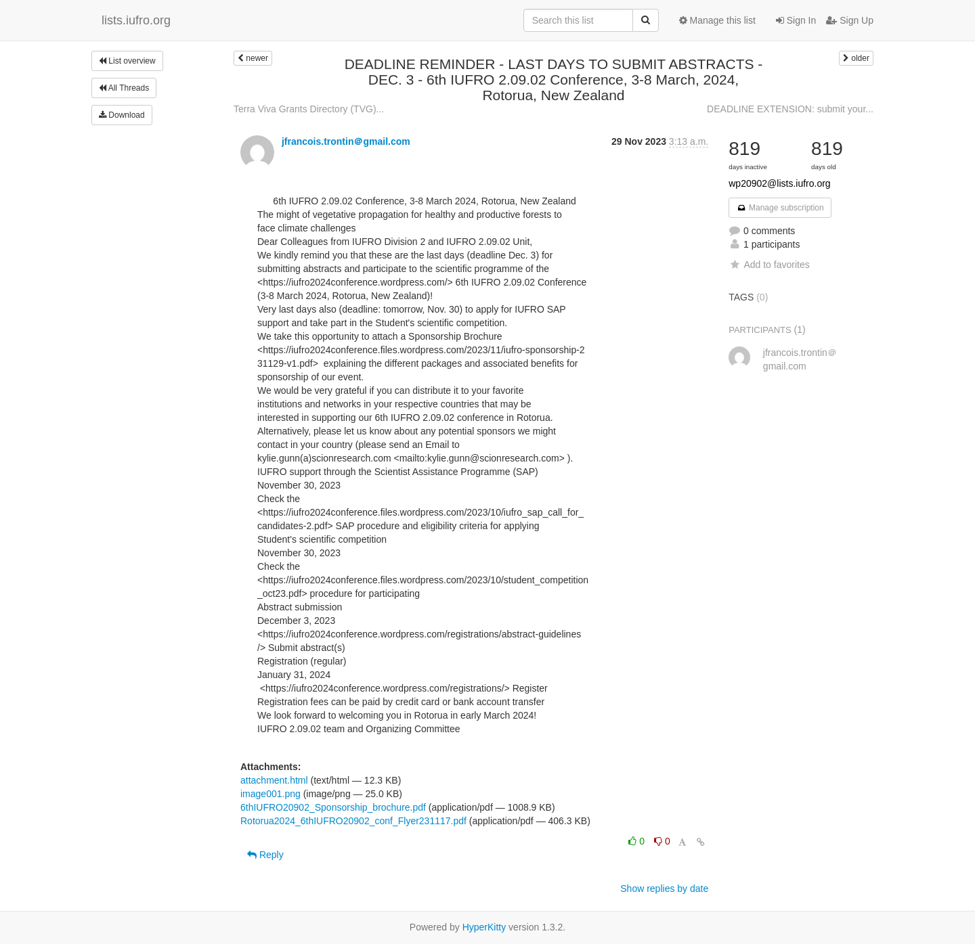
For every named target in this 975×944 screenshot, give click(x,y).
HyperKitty (484, 927)
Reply (265, 854)
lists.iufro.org (136, 20)
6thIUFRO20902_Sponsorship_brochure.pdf (333, 807)
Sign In (796, 20)
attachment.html (274, 780)
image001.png (270, 793)
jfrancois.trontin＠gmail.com (346, 141)
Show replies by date (664, 888)
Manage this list (717, 20)
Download (122, 115)
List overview (127, 61)
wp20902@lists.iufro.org (779, 183)
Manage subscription (780, 207)
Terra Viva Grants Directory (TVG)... (309, 109)
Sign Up (849, 20)
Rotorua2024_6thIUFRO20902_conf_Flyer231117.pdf (353, 820)
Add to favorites (769, 264)
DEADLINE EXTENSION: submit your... (790, 109)
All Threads (124, 88)
